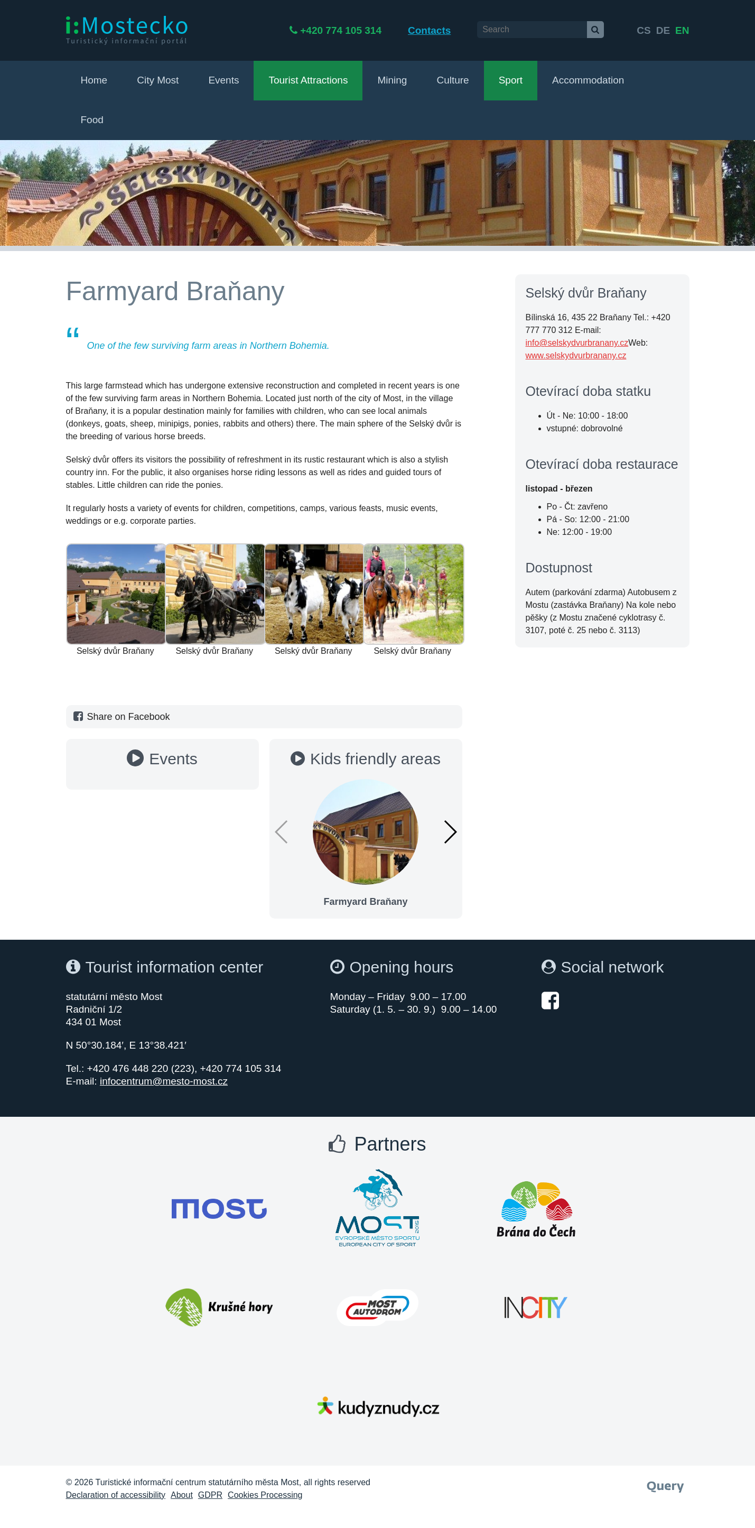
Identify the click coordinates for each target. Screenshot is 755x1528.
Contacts (466, 30)
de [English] (663, 30)
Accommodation (588, 80)
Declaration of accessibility (116, 1494)
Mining (392, 80)
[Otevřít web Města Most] (219, 1208)
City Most (158, 80)
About (182, 1494)
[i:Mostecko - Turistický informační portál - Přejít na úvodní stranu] (127, 29)
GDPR (210, 1494)
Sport (511, 80)
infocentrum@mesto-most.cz (164, 1081)
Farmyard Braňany (365, 901)
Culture (452, 80)
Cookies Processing (265, 1494)
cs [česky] (643, 30)
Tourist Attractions (308, 80)
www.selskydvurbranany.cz (576, 355)
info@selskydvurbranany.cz (577, 342)
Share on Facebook (120, 716)
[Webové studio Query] (665, 1483)
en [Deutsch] (682, 30)
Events (223, 80)
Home (94, 80)
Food (92, 119)
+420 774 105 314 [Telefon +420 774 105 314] (377, 30)
